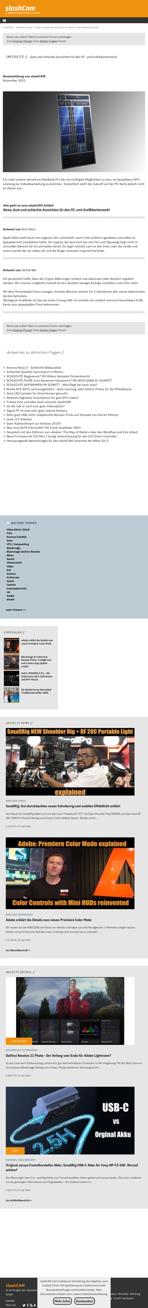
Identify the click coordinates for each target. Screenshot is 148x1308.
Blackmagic (14, 548)
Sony (10, 540)
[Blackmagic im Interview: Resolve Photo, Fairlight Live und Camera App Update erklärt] (11, 662)
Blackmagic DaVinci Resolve (23, 551)
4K (8, 592)
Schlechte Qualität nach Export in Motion (35, 372)
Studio (10, 599)
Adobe (10, 595)
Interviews (111, 1294)
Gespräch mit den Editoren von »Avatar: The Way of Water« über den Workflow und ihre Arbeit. (72, 432)
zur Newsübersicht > (18, 950)
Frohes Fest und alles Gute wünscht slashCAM (39, 402)
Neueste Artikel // (20, 972)
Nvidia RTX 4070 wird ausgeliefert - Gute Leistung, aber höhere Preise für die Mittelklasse (69, 389)
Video (10, 566)
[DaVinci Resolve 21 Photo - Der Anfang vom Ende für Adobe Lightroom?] (70, 1011)
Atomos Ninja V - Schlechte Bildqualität (34, 367)
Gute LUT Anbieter (19, 419)
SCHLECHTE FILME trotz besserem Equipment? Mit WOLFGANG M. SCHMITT (59, 380)
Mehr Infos (62, 1301)
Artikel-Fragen (48, 41)
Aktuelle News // (19, 723)
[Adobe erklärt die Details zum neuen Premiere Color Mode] (11, 646)
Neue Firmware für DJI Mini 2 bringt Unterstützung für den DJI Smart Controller (62, 436)
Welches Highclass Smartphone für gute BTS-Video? (43, 398)
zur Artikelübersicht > (19, 1200)
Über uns (11, 1305)
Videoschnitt (14, 562)
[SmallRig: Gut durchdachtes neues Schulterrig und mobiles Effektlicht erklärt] (70, 762)
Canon (10, 581)
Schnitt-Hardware (123, 1298)
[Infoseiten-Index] (24, 27)
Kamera (11, 573)
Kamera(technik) (16, 588)
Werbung (135, 1294)
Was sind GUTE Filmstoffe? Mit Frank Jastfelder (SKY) (44, 428)
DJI (9, 570)
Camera (11, 584)
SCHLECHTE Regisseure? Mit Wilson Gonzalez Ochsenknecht (48, 376)
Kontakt (10, 1300)
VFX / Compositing (18, 544)
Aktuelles (123, 1294)
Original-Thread (22, 41)
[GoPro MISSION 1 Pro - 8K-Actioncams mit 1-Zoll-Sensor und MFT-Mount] (11, 679)
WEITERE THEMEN (21, 523)
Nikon (10, 555)
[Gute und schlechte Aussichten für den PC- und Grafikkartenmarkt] (66, 27)
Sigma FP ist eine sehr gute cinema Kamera (37, 410)
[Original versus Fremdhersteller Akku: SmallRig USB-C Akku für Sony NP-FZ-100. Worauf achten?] (70, 1121)
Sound (10, 559)
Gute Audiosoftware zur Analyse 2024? (34, 423)
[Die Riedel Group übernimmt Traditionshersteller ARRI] (11, 695)
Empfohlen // (14, 632)
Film (9, 533)
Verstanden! (84, 1301)
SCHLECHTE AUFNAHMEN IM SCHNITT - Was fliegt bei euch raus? (52, 385)
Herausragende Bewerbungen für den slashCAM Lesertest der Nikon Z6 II (57, 441)
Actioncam (13, 577)
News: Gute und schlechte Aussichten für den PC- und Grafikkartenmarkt (56, 210)
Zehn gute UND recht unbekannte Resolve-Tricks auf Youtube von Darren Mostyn (62, 415)
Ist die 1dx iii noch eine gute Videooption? (36, 406)
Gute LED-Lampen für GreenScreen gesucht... (38, 393)
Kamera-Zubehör (17, 537)
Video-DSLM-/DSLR (18, 529)
